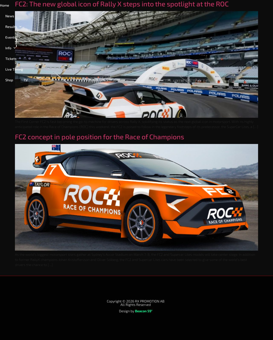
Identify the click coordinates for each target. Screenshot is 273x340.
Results (52, 6)
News (28, 6)
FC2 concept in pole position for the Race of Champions (99, 136)
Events (78, 6)
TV (188, 6)
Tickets (123, 6)
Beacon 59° (143, 311)
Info (101, 6)
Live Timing (148, 6)
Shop (171, 6)
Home (8, 6)
